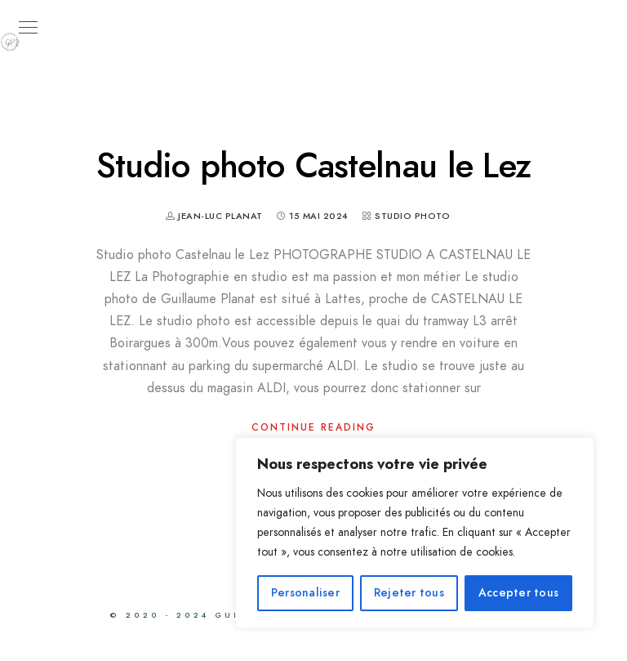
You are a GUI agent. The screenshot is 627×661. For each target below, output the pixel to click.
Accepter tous (518, 593)
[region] (414, 532)
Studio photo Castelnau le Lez (313, 166)
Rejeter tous (409, 593)
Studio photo (412, 216)
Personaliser (305, 593)
